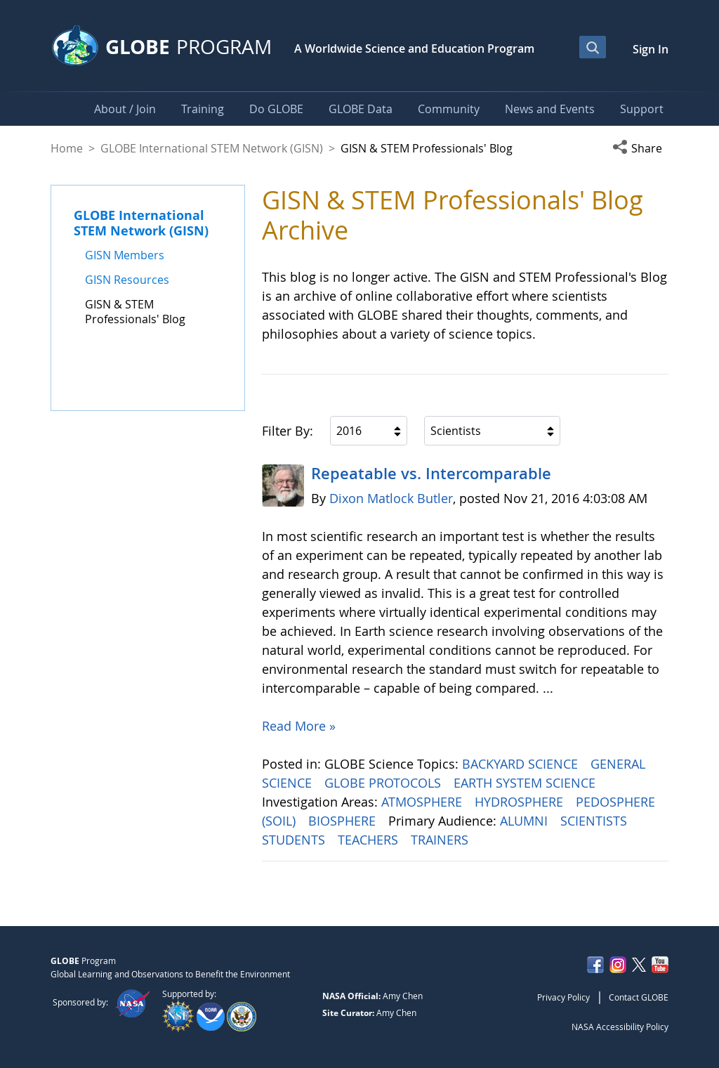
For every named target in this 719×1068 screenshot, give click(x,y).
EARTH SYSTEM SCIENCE (526, 782)
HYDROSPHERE (521, 801)
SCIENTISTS (595, 820)
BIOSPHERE (343, 820)
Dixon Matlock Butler (391, 498)
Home (67, 148)
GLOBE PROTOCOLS (384, 782)
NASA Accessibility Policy (620, 1026)
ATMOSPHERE (423, 801)
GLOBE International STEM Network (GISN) (211, 148)
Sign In (650, 49)
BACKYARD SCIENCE (521, 763)
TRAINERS (441, 839)
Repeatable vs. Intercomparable (431, 473)
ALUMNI (525, 820)
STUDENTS (295, 839)
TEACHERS (370, 839)
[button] (640, 148)
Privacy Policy (563, 997)
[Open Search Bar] (592, 47)
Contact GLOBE (638, 997)
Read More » (299, 725)
